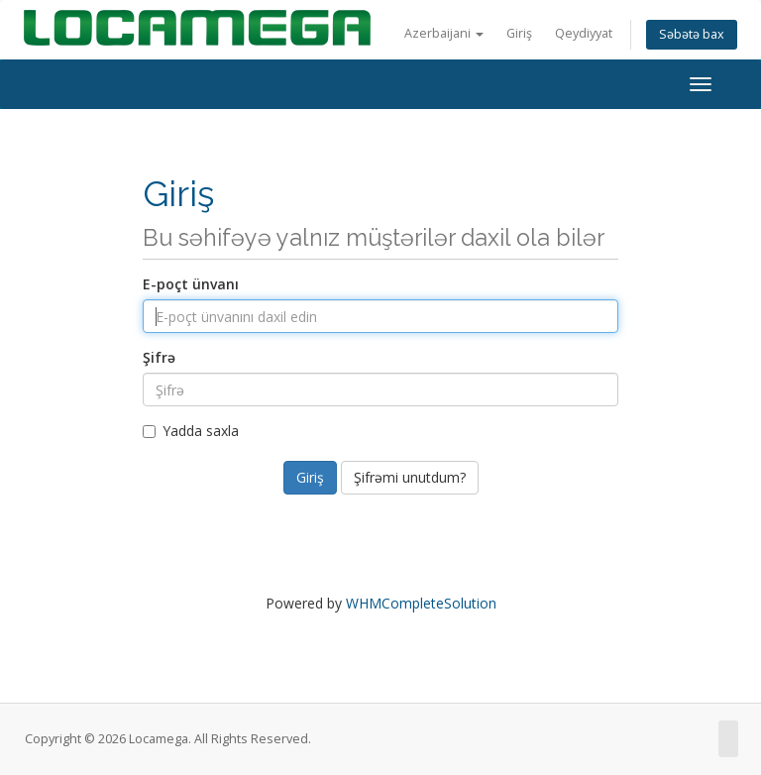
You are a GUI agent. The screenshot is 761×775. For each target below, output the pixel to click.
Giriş (519, 33)
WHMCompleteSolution (421, 603)
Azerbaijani (444, 33)
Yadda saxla (191, 430)
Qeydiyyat (583, 33)
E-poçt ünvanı (191, 284)
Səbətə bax (691, 34)
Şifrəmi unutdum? (410, 477)
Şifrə (159, 357)
